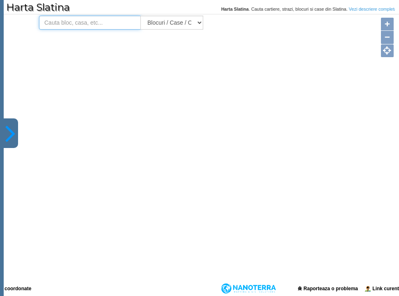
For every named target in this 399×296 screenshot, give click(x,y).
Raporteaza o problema (328, 288)
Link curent (382, 289)
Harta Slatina (38, 7)
